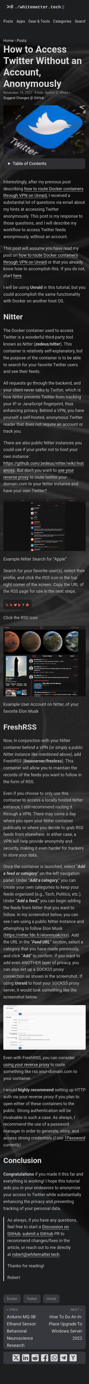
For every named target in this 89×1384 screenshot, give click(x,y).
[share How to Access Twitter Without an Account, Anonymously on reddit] (35, 1357)
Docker (12, 1299)
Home (8, 40)
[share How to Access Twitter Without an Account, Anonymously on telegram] (63, 1357)
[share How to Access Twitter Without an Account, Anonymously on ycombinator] (73, 1357)
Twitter (32, 1299)
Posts (22, 40)
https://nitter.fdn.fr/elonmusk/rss (36, 935)
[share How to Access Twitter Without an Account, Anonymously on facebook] (44, 1357)
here (17, 275)
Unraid (51, 1299)
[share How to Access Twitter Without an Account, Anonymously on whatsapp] (54, 1357)
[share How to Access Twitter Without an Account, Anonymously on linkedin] (25, 1357)
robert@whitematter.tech (35, 1254)
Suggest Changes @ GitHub (23, 98)
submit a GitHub (37, 1233)
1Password (74, 1137)
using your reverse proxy (26, 1064)
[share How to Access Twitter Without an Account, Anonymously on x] (16, 1357)
